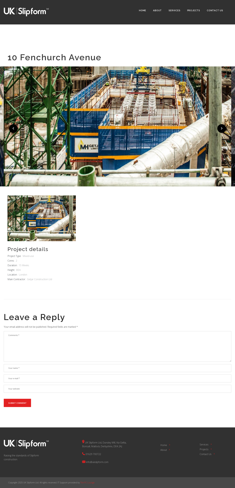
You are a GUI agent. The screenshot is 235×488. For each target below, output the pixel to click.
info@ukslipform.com (97, 462)
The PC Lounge (87, 482)
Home (142, 10)
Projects (193, 10)
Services (174, 10)
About (157, 10)
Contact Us (215, 10)
